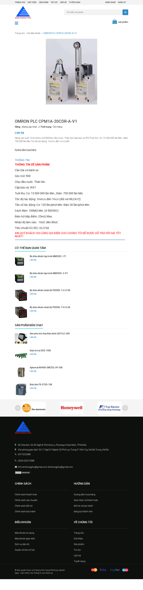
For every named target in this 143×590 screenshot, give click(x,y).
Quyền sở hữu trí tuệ (24, 560)
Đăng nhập (110, 2)
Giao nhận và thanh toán (86, 511)
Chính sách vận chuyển (26, 511)
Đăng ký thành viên (83, 522)
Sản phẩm (43, 2)
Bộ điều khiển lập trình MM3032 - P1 (48, 267)
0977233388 (24, 465)
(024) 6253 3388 (26, 471)
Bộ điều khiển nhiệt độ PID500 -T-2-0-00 (50, 301)
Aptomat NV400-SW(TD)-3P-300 (46, 378)
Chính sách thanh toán (26, 505)
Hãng (17, 127)
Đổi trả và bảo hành (83, 516)
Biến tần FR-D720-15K (41, 395)
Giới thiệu (32, 2)
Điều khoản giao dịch (25, 549)
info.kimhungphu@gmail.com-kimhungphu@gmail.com (45, 478)
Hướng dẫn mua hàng (25, 149)
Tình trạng (45, 127)
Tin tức (54, 2)
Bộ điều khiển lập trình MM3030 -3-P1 (49, 284)
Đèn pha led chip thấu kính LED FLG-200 (50, 344)
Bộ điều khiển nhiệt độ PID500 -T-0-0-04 (50, 318)
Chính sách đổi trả (23, 516)
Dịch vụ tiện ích (22, 555)
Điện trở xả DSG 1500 (40, 361)
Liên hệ (63, 2)
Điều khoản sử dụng (24, 543)
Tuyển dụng (74, 2)
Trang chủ (20, 2)
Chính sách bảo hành (25, 522)
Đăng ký (122, 2)
